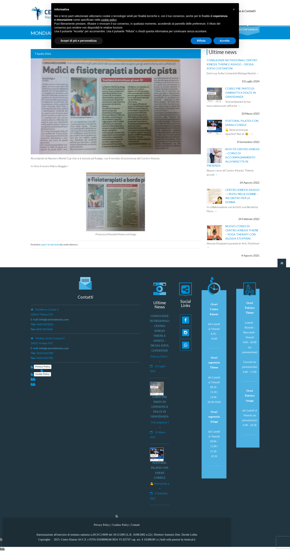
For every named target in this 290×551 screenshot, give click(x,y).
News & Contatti (245, 11)
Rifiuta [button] (201, 40)
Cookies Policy (120, 524)
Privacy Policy (42, 366)
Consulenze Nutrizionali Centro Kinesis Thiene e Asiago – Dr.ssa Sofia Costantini (232, 64)
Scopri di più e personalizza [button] (79, 40)
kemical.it (189, 539)
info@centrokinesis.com (54, 319)
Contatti (135, 524)
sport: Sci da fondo (50, 244)
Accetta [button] (225, 40)
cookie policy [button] (108, 19)
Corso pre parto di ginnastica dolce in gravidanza (240, 92)
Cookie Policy (42, 374)
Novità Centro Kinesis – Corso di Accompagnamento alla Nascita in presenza (233, 157)
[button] (234, 9)
